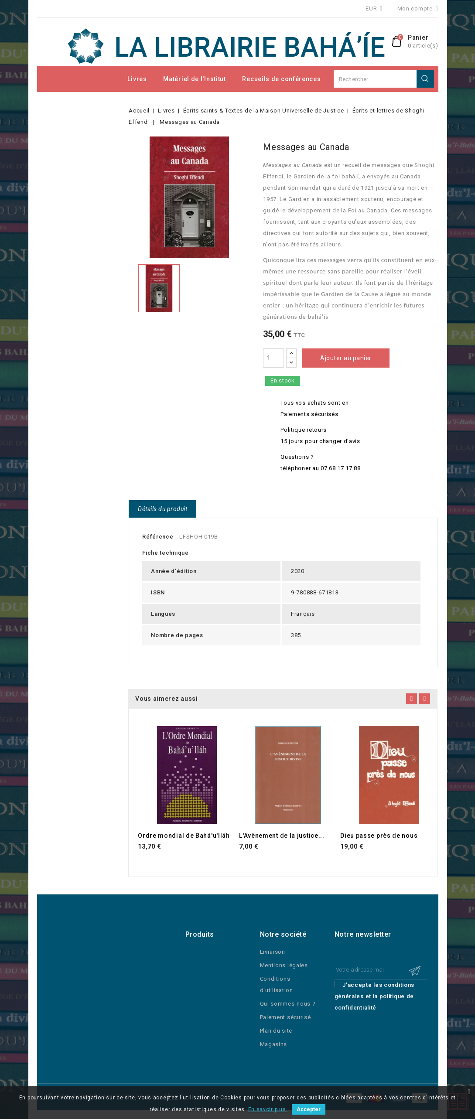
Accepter (309, 1109)
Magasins (273, 1044)
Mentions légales (284, 965)
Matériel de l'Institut (194, 78)
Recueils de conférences (281, 78)
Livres (137, 78)
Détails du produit (162, 508)
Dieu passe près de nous (378, 835)
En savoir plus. (268, 1109)
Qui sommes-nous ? (288, 1003)
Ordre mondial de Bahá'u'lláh (184, 835)
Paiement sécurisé (285, 1017)
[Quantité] (273, 358)
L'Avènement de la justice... (282, 835)
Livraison (272, 951)
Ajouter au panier (346, 358)
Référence (157, 536)
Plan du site (276, 1030)
